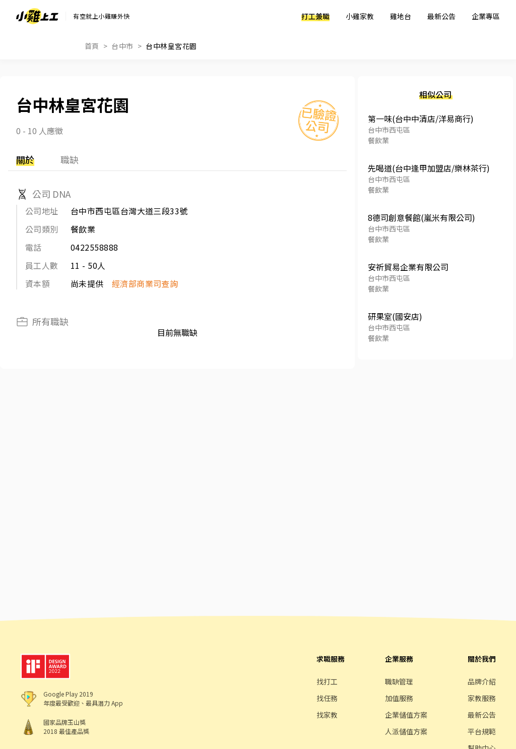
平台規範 (482, 731)
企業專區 (486, 16)
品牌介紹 (482, 681)
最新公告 (441, 16)
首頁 (92, 46)
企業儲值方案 (406, 715)
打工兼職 (315, 16)
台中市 (122, 46)
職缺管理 (399, 681)
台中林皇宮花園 (171, 46)
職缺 (69, 159)
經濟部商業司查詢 (145, 283)
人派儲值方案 (406, 731)
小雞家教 (360, 16)
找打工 (327, 681)
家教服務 (482, 698)
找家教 (327, 715)
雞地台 (400, 16)
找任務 (327, 698)
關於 (25, 159)
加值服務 (399, 698)
